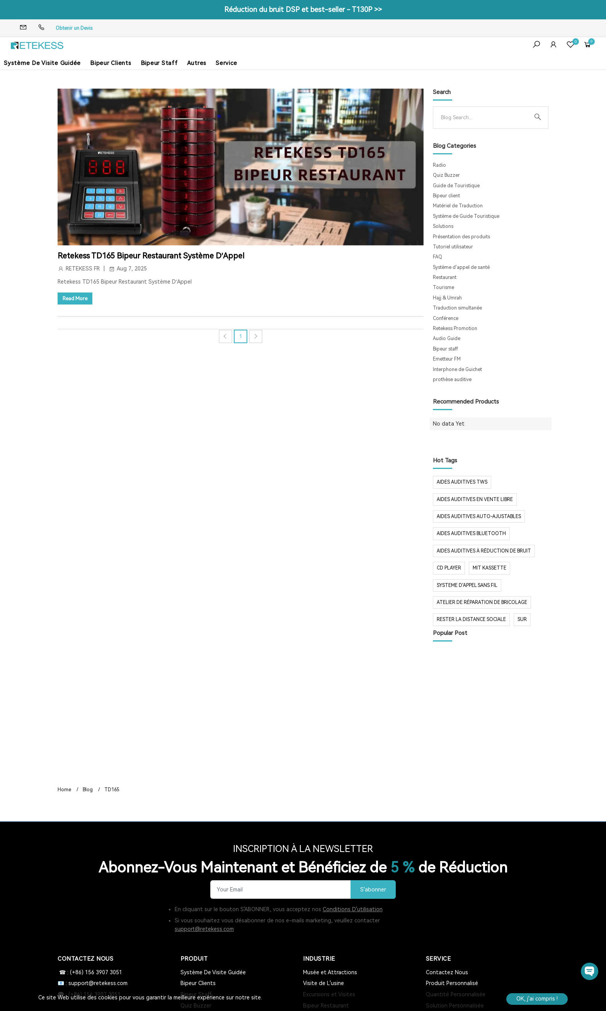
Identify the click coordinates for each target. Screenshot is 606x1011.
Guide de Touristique (456, 185)
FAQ (437, 257)
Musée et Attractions (330, 972)
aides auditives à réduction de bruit (484, 551)
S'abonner (373, 889)
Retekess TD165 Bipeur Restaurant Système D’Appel (151, 255)
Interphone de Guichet (457, 369)
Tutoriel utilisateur (453, 247)
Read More (75, 298)
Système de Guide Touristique (466, 216)
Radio (439, 165)
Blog (88, 789)
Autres (197, 63)
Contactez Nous (447, 972)
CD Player (449, 568)
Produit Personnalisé (452, 983)
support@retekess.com (204, 929)
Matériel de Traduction (458, 206)
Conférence (445, 318)
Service (226, 63)
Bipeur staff (445, 349)
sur (522, 619)
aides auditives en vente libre (475, 499)
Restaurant (444, 277)
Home (64, 789)
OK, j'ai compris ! (537, 999)
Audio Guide (446, 338)
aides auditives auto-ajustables (479, 516)
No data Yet (449, 424)
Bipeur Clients (110, 63)
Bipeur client (446, 195)
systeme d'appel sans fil (467, 585)
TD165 (111, 789)
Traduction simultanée (457, 308)
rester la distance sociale (471, 619)
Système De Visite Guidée (42, 63)
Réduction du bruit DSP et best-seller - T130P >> (303, 9)
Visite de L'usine (323, 983)
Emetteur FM (447, 359)
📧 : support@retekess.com (93, 983)
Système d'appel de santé (461, 267)
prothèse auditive (452, 379)
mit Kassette (489, 568)
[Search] (484, 117)
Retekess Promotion (455, 328)
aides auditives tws (462, 482)
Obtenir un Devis (74, 28)
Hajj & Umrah (447, 298)
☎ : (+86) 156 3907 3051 (90, 972)
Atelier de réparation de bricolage (482, 602)
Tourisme (443, 287)
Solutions (443, 226)
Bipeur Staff (159, 63)
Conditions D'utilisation (353, 909)
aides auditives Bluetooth (471, 533)
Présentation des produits (461, 236)
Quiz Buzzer (446, 175)
